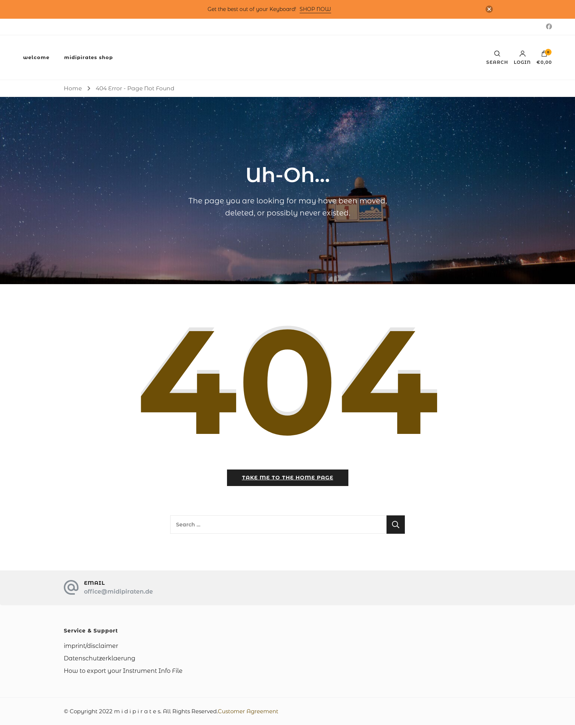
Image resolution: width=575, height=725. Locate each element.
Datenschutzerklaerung (99, 658)
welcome (36, 57)
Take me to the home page (287, 477)
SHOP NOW (315, 9)
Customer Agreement (248, 711)
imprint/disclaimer (91, 645)
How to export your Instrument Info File (123, 670)
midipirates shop (88, 57)
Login (522, 58)
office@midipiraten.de (118, 591)
